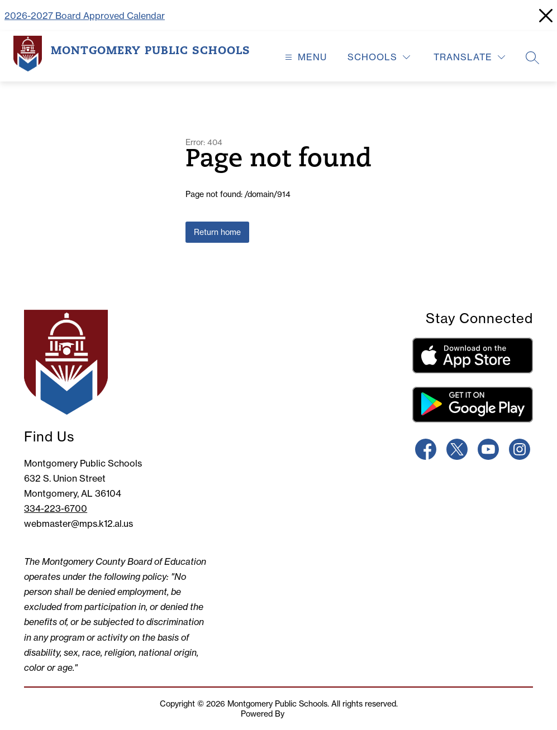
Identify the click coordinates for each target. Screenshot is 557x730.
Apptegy (302, 714)
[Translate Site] (469, 57)
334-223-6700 (55, 508)
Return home (217, 232)
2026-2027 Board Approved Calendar (84, 15)
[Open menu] (304, 57)
